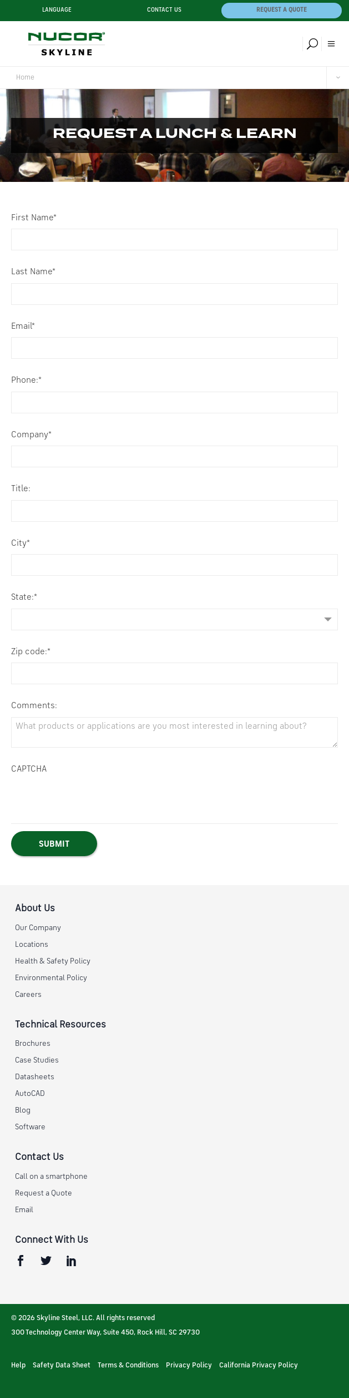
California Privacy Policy (258, 1365)
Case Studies (37, 1060)
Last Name (33, 272)
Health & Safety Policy (52, 961)
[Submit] (54, 843)
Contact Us (164, 10)
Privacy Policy (189, 1365)
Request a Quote (281, 10)
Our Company (38, 928)
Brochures (32, 1044)
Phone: (26, 380)
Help (18, 1365)
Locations (31, 945)
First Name (34, 218)
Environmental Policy (51, 978)
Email (23, 326)
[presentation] (95, 801)
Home (25, 77)
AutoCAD (30, 1094)
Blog (23, 1110)
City (20, 543)
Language (57, 10)
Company (31, 435)
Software (30, 1127)
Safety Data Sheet (61, 1365)
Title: (21, 489)
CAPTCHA (29, 769)
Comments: (34, 706)
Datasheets (34, 1077)
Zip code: (30, 652)
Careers (28, 995)
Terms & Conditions (128, 1365)
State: (24, 597)
